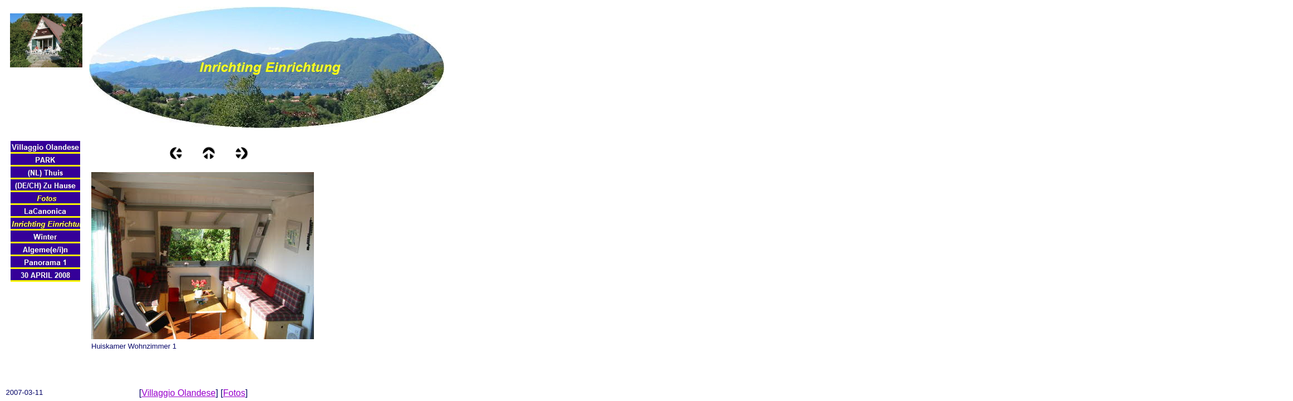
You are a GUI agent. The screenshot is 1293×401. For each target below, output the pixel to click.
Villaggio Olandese (178, 393)
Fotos (234, 393)
